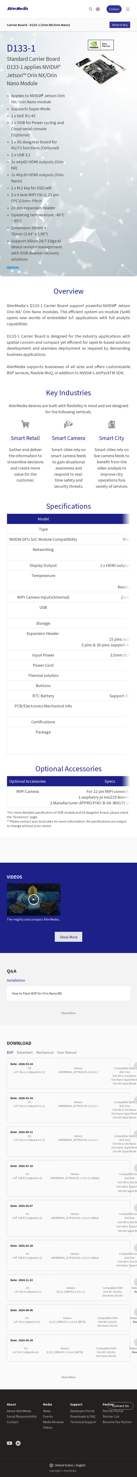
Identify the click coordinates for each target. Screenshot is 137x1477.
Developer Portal (82, 1411)
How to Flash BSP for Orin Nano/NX (37, 993)
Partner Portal (113, 1411)
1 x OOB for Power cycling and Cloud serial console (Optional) (37, 128)
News (47, 1411)
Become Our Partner (117, 1422)
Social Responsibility (22, 1416)
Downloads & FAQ (82, 1416)
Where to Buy (120, 25)
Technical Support (83, 1422)
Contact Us (120, 1406)
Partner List (111, 1416)
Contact (114, 9)
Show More (69, 936)
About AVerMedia (19, 1411)
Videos (47, 1427)
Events (48, 1416)
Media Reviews (53, 1422)
